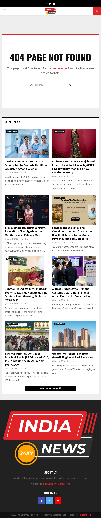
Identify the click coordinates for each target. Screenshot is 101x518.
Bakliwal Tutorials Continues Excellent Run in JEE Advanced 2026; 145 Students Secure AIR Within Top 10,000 (27, 359)
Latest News (12, 122)
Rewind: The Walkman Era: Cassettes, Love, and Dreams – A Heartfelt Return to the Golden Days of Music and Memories (72, 233)
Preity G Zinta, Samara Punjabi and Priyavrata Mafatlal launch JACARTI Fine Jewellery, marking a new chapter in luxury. (73, 167)
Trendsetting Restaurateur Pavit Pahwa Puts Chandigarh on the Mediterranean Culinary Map (25, 232)
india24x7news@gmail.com (56, 484)
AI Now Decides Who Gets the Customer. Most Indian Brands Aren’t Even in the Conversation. (72, 293)
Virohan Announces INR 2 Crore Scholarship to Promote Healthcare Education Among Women (27, 165)
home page (60, 68)
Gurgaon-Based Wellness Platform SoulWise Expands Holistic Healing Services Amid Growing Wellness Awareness (26, 294)
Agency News (12, 131)
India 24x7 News (84, 515)
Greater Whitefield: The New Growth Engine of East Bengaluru (73, 355)
